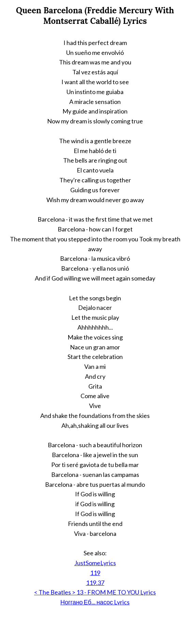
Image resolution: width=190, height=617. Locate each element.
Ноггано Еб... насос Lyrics (95, 602)
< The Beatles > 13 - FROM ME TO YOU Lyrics (95, 592)
